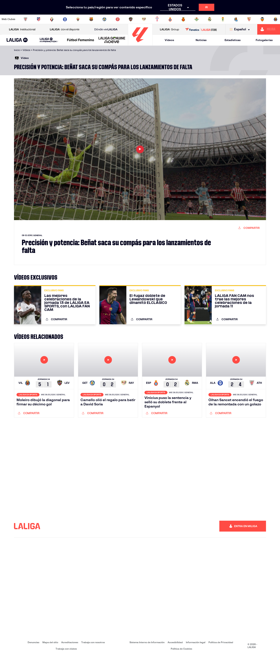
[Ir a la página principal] (140, 43)
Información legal (195, 642)
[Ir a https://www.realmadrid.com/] (210, 19)
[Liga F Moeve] (80, 40)
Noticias (201, 40)
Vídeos (169, 40)
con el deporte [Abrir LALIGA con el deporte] (64, 29)
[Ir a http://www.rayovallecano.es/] (144, 19)
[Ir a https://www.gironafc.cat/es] (118, 19)
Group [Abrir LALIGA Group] (169, 29)
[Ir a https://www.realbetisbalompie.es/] (197, 19)
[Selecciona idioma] (240, 29)
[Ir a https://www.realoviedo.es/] (223, 19)
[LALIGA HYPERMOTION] (49, 40)
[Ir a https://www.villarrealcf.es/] (275, 19)
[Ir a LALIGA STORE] (201, 29)
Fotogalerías (264, 40)
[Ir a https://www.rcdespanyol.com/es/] (170, 19)
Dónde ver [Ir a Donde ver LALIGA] (105, 29)
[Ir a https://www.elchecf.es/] (78, 19)
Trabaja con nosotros (93, 642)
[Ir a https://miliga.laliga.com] (268, 29)
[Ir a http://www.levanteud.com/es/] (131, 19)
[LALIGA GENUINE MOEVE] (112, 40)
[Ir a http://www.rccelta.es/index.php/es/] (157, 19)
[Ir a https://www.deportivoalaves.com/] (65, 19)
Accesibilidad (175, 642)
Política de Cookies (181, 648)
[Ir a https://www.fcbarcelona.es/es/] (91, 19)
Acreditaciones (69, 642)
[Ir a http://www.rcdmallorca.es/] (183, 19)
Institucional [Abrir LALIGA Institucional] (22, 29)
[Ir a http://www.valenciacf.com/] (262, 19)
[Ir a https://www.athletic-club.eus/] (25, 19)
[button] (17, 40)
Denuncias (33, 642)
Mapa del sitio (50, 642)
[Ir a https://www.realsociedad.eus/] (236, 19)
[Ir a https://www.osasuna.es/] (52, 19)
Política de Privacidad (220, 642)
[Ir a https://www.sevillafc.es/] (249, 19)
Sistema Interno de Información (147, 642)
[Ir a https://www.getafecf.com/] (104, 19)
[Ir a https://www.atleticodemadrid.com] (38, 19)
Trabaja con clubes (66, 648)
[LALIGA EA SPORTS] (17, 40)
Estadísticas (233, 40)
